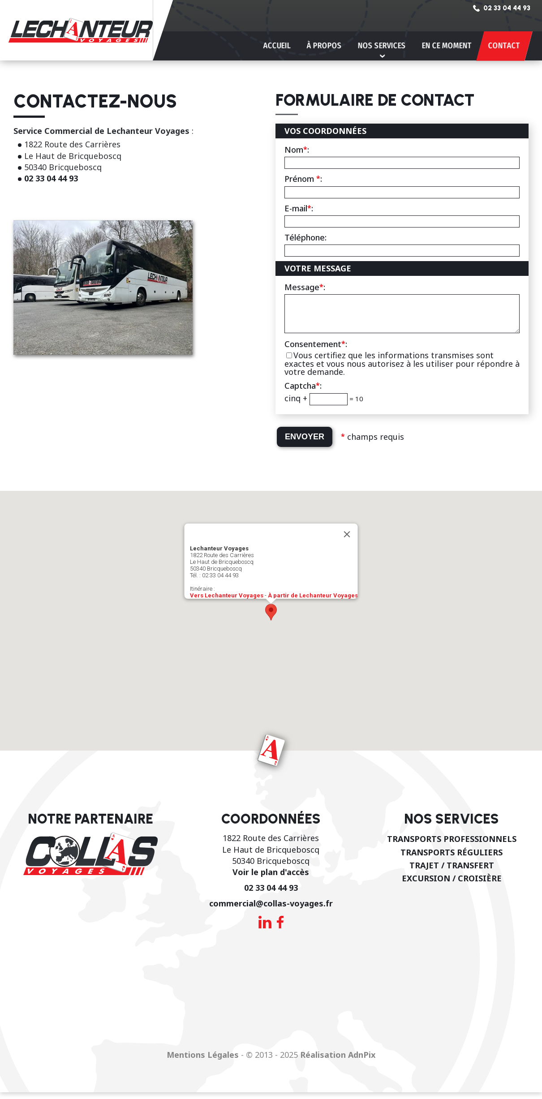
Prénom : (303, 178)
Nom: (296, 149)
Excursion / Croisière (452, 885)
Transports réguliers (451, 859)
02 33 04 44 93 (51, 178)
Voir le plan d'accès (270, 878)
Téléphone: (305, 237)
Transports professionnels (451, 845)
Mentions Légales (203, 1061)
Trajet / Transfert (451, 872)
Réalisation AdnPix (337, 1061)
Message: (304, 287)
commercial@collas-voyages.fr (271, 910)
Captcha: (303, 392)
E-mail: (298, 208)
